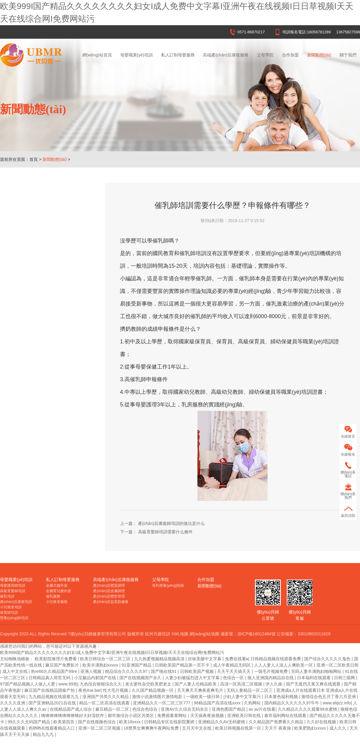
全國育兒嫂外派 (58, 591)
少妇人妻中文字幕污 (242, 696)
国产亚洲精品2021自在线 (52, 702)
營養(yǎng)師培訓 (14, 618)
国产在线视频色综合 (97, 721)
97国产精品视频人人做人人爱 (28, 684)
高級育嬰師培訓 (12, 591)
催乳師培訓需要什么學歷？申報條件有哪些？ (51, 341)
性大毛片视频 (116, 690)
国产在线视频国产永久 (141, 677)
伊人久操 (275, 684)
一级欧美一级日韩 (203, 696)
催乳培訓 (7, 596)
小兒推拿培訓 (11, 607)
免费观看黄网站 (172, 715)
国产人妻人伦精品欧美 (196, 684)
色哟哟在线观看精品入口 (52, 728)
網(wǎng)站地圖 (204, 633)
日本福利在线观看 (314, 677)
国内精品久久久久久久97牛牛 (292, 702)
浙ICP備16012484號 (256, 633)
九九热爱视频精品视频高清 (160, 658)
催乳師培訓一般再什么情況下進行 (43, 305)
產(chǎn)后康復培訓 (16, 602)
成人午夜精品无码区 (232, 665)
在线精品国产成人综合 (71, 709)
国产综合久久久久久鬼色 (328, 658)
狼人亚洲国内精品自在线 (271, 677)
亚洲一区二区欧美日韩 (337, 665)
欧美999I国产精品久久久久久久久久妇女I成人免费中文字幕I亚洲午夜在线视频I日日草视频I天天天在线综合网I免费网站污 (112, 652)
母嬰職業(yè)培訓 (136, 55)
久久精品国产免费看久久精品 (276, 721)
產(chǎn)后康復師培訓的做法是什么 (45, 359)
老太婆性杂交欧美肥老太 (148, 684)
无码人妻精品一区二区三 (250, 690)
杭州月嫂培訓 (157, 633)
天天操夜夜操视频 (207, 715)
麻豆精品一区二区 (112, 709)
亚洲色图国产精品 (229, 709)
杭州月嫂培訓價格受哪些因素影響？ (45, 269)
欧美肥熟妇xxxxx (310, 728)
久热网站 (253, 702)
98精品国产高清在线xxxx (218, 702)
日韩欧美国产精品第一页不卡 (183, 665)
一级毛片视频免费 (271, 671)
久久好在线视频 (322, 721)
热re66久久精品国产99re (54, 671)
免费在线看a (236, 658)
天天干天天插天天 (234, 671)
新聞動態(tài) (319, 55)
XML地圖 (179, 633)
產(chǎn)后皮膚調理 (109, 591)
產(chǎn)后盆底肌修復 (110, 602)
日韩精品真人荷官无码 (50, 677)
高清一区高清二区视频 (241, 684)
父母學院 (265, 55)
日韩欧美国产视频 (197, 671)
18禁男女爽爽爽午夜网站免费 (152, 728)
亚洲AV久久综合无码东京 (185, 709)
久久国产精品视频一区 (153, 690)
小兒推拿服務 (57, 602)
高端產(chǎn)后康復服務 (225, 55)
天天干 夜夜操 (278, 728)
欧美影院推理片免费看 (56, 658)
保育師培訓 (9, 612)
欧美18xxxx (130, 721)
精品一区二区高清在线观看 (105, 702)
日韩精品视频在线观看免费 (276, 658)
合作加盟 (290, 55)
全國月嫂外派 (57, 585)
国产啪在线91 (164, 671)
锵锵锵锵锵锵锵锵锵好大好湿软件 (73, 715)
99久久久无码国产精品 (29, 721)
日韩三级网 (345, 677)
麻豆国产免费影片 (62, 665)
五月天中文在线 (197, 728)
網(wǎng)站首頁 (97, 55)
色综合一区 (234, 677)
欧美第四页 (64, 721)
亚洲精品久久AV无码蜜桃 (222, 721)
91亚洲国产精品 (137, 665)
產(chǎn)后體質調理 (109, 585)
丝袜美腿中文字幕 (205, 658)
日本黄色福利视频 (281, 696)
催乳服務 (53, 596)
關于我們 (348, 55)
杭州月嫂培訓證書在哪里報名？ (41, 233)
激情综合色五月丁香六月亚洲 (329, 696)
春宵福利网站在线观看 (286, 715)
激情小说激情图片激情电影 (158, 696)
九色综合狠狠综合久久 (101, 684)
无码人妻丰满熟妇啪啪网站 (317, 671)
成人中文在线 (15, 671)
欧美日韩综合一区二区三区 (106, 658)
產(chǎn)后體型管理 (109, 596)
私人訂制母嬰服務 (178, 55)
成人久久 (338, 728)
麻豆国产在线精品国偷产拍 (50, 690)
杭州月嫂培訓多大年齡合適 (37, 287)
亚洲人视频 (91, 671)
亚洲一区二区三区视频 (100, 728)
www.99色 (67, 684)
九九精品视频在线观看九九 (54, 696)
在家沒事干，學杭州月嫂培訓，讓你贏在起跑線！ (51, 251)
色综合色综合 (145, 709)
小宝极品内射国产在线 (95, 677)
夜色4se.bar (89, 690)
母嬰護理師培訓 (12, 585)
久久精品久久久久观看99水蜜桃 (308, 709)
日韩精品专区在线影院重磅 (170, 721)
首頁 (33, 159)
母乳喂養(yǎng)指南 (168, 585)
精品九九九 (44, 734)
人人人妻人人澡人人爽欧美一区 (284, 665)
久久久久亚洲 (13, 702)
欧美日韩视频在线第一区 (238, 728)
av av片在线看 (262, 709)
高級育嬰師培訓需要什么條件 (39, 323)
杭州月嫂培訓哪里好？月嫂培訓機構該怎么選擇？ (51, 215)
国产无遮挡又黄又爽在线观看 (314, 684)
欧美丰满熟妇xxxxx (100, 665)
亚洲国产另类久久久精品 (106, 696)
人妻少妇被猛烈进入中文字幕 (193, 677)
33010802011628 (314, 633)
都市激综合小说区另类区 (131, 715)
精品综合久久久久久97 (126, 671)
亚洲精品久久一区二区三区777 (162, 702)
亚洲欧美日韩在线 (244, 715)
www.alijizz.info (337, 702)
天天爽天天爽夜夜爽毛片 (200, 690)
